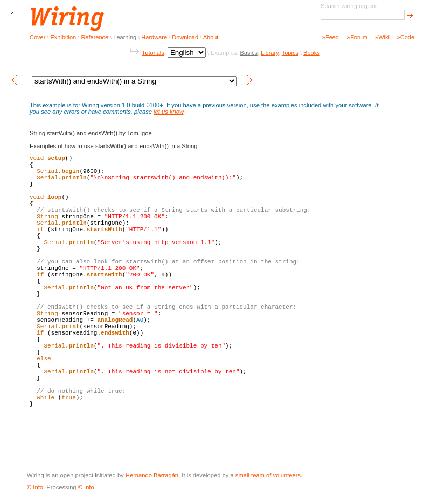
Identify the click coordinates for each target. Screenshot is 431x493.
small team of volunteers (268, 475)
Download (185, 37)
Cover (37, 37)
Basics (248, 53)
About (211, 37)
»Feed (330, 37)
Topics (290, 53)
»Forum (357, 37)
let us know (168, 111)
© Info (35, 487)
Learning (124, 37)
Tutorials (153, 53)
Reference (94, 37)
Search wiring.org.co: (349, 6)
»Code (405, 37)
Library (270, 53)
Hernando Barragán (152, 475)
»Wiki (382, 37)
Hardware (154, 37)
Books (311, 53)
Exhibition (64, 37)
